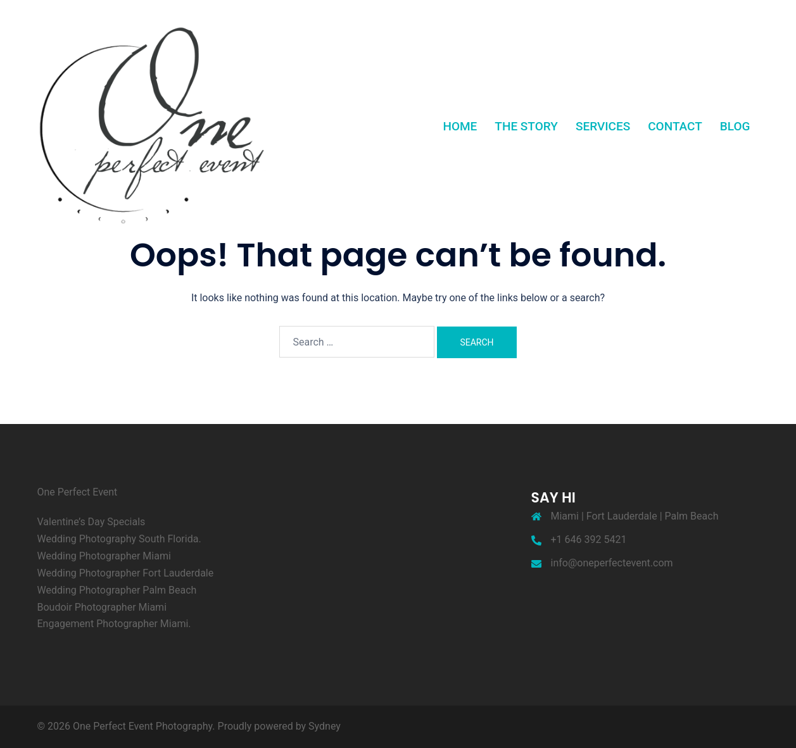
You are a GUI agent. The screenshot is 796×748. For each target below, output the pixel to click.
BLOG (735, 126)
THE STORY (526, 126)
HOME (460, 126)
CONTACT (675, 126)
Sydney (324, 726)
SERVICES (603, 126)
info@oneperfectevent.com (612, 563)
